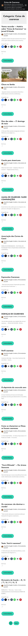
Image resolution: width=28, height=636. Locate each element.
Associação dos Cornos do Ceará (12, 237)
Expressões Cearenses (10, 277)
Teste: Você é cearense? (11, 543)
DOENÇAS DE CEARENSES (12, 314)
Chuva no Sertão (8, 84)
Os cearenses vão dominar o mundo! (12, 505)
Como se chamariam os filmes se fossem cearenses (13, 427)
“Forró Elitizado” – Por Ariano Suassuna (13, 466)
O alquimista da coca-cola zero (13, 387)
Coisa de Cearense (11, 2)
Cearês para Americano (11, 160)
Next (16, 623)
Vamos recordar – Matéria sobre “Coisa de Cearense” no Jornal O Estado (13, 28)
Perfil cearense (7, 350)
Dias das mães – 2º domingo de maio (13, 122)
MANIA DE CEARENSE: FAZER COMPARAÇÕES (14, 198)
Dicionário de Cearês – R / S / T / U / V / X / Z (13, 581)
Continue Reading (8, 60)
